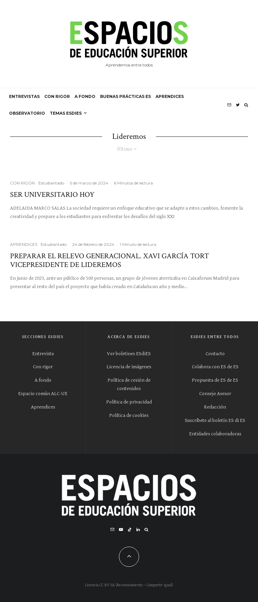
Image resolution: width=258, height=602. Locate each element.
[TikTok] (129, 530)
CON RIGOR (57, 96)
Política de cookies (128, 415)
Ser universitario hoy (52, 194)
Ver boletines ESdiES (129, 354)
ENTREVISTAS (24, 96)
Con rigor (43, 367)
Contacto (215, 354)
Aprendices (43, 407)
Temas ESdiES (66, 113)
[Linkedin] (138, 530)
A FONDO (85, 96)
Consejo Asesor (215, 393)
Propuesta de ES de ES (215, 380)
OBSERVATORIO (27, 113)
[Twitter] (237, 105)
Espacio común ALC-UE (43, 393)
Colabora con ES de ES (215, 367)
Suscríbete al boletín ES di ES (215, 420)
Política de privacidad (129, 402)
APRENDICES (170, 96)
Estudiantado (51, 182)
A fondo (43, 380)
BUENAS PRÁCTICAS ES (125, 96)
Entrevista (43, 354)
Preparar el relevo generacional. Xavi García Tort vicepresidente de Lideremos (109, 261)
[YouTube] (121, 530)
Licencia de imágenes (128, 367)
